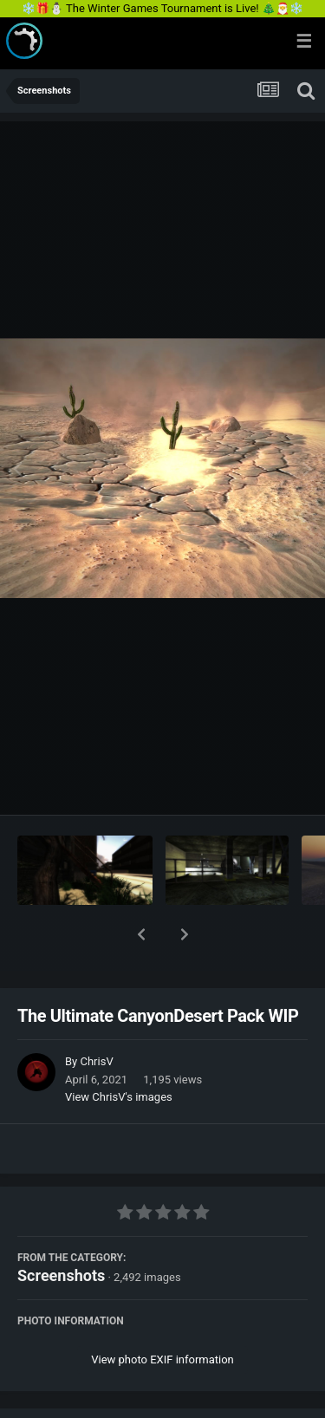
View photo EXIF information (162, 1314)
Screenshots (61, 1230)
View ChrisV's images (118, 1051)
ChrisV (96, 1016)
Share (75, 1395)
